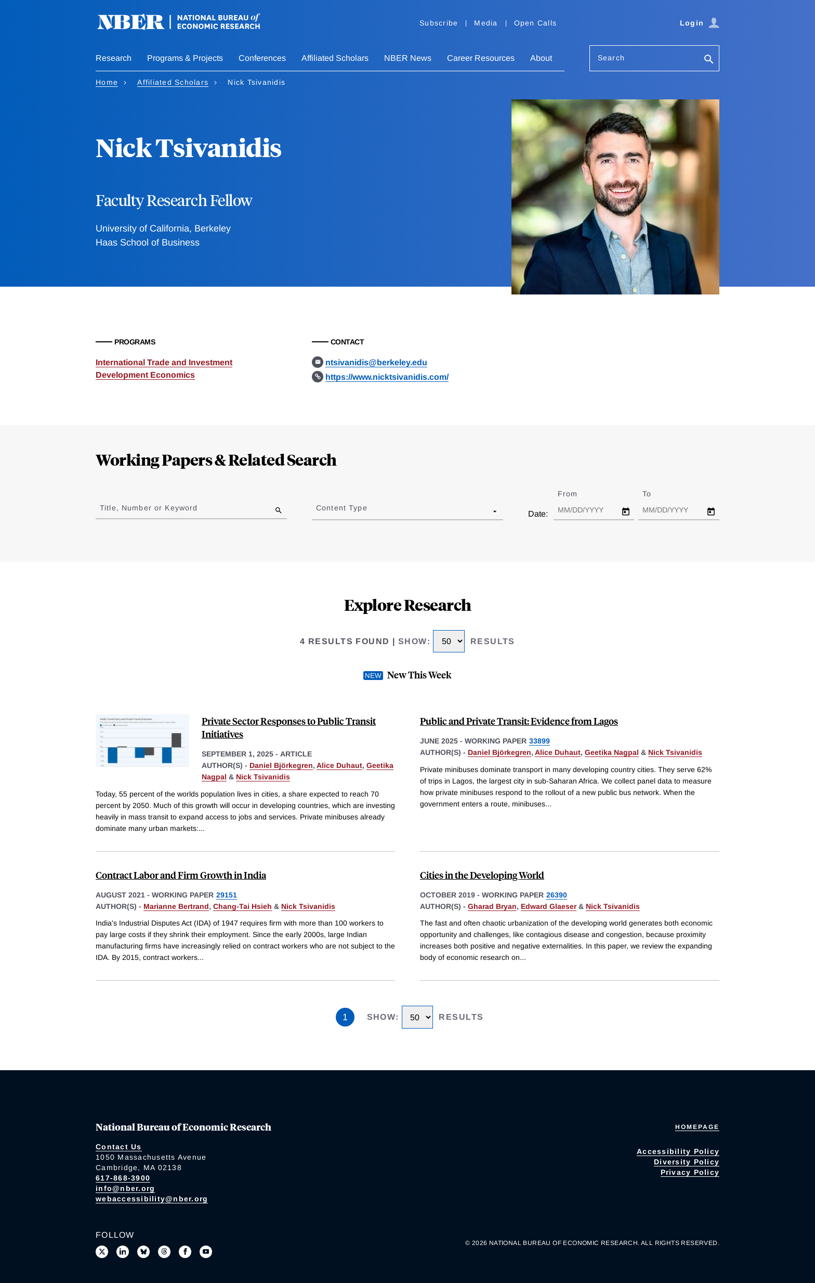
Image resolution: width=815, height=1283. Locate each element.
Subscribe (438, 23)
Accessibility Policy (678, 1151)
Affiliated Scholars (335, 58)
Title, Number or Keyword (149, 508)
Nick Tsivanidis (263, 777)
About (541, 58)
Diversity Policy (686, 1162)
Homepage (697, 1127)
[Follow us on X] (102, 1252)
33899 (539, 741)
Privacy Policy (690, 1172)
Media (485, 23)
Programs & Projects (185, 58)
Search (611, 57)
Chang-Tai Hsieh (242, 906)
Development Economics (145, 374)
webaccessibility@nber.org (152, 1199)
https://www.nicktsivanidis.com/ (387, 377)
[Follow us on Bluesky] (143, 1252)
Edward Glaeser (548, 906)
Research (114, 58)
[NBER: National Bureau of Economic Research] (187, 27)
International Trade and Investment (164, 362)
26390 (556, 895)
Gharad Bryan (492, 906)
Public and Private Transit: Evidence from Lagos (519, 720)
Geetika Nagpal (612, 752)
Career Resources (481, 58)
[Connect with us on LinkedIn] (122, 1252)
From (577, 494)
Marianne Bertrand (176, 906)
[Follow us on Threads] (164, 1252)
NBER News (407, 58)
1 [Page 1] (345, 1017)
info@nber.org (125, 1188)
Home (107, 82)
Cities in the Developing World (482, 874)
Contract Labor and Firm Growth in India (181, 874)
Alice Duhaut (339, 765)
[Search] (709, 60)
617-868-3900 (123, 1178)
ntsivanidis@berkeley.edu (376, 362)
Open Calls (535, 23)
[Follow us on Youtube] (206, 1252)
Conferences (262, 58)
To (655, 494)
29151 (226, 895)
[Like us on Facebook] (185, 1252)
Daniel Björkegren (281, 765)
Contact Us (119, 1147)
